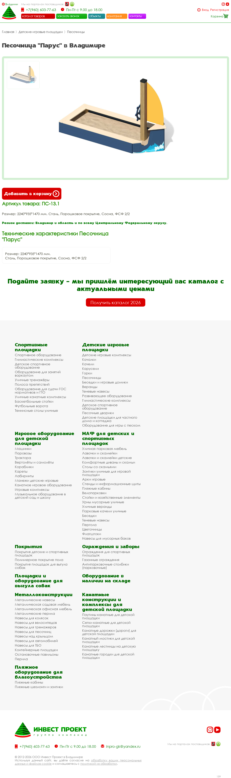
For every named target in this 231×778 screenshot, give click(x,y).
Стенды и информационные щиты (111, 483)
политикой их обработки (98, 763)
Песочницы (76, 32)
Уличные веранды (97, 506)
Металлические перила (35, 613)
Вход (205, 9)
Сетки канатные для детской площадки (106, 624)
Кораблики (24, 466)
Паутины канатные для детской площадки (108, 616)
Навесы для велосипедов (36, 622)
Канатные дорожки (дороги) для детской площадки (109, 632)
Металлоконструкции (43, 594)
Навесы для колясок (31, 618)
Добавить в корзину (31, 193)
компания (114, 16)
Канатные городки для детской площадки (108, 655)
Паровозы (23, 453)
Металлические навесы (35, 599)
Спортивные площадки (31, 347)
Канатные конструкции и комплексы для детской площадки (107, 602)
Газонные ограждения (100, 559)
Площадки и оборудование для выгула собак (39, 580)
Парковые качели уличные (104, 511)
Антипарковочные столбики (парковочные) (105, 566)
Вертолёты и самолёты (34, 462)
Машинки (23, 448)
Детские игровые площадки (41, 32)
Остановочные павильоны (36, 654)
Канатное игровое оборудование (43, 485)
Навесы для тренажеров (35, 627)
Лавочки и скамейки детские (107, 457)
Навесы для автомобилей (36, 640)
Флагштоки (91, 533)
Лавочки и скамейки (99, 453)
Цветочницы (92, 529)
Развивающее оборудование (107, 395)
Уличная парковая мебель (104, 448)
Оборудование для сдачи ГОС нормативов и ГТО (40, 390)
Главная (8, 32)
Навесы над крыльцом (34, 636)
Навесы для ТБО (28, 645)
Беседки (89, 515)
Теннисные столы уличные (36, 410)
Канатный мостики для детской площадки (108, 640)
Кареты (21, 471)
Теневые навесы (95, 391)
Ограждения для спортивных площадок (106, 553)
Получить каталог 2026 (115, 302)
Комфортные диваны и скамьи (108, 462)
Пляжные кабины (96, 488)
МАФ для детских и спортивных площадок (108, 438)
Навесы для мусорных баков (106, 538)
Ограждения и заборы (110, 546)
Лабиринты (24, 476)
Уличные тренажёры (32, 379)
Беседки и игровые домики (105, 382)
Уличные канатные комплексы (40, 396)
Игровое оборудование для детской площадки (44, 438)
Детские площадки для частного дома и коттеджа (109, 419)
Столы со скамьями (99, 466)
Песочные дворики (98, 412)
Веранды (89, 386)
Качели (88, 364)
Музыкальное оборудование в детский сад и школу (40, 495)
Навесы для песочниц (33, 631)
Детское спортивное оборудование (32, 365)
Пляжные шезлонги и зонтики (39, 686)
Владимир (11, 4)
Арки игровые (94, 479)
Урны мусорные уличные (103, 502)
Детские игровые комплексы (106, 355)
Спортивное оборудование (38, 355)
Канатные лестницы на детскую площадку (109, 648)
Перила (21, 659)
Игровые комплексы (32, 489)
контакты (135, 16)
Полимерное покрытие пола (39, 559)
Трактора (23, 457)
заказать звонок (68, 16)
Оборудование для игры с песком (111, 425)
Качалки (89, 359)
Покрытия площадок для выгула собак (41, 566)
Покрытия (28, 546)
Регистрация (219, 9)
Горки (87, 373)
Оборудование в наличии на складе (106, 578)
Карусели (90, 368)
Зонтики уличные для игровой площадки (106, 473)
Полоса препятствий (32, 384)
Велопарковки (94, 493)
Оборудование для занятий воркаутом (38, 373)
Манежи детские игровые (36, 480)
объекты (95, 16)
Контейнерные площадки (36, 649)
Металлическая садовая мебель (42, 604)
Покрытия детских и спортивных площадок (41, 553)
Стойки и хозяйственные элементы (111, 497)
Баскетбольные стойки (34, 401)
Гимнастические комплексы (39, 359)
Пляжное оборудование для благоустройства (39, 672)
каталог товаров (33, 16)
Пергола (89, 524)
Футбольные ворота (31, 406)
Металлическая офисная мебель (43, 609)
